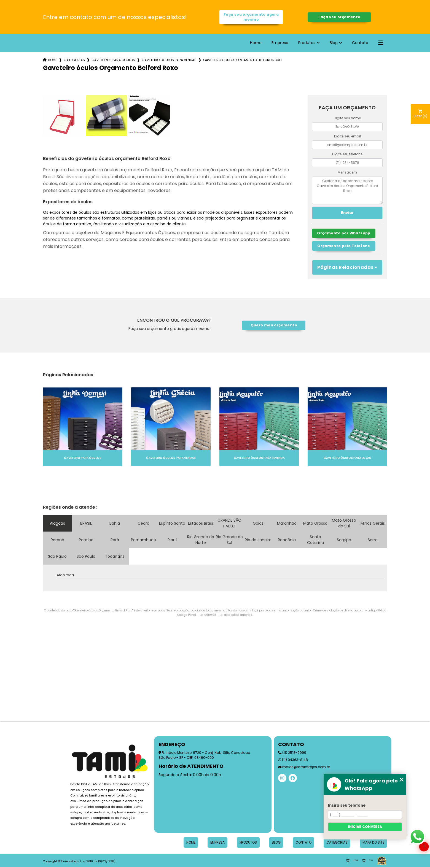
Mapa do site (373, 842)
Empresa (280, 42)
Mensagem (347, 172)
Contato (360, 42)
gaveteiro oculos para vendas (169, 60)
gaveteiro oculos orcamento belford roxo (242, 60)
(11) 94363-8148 (293, 759)
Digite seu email (347, 136)
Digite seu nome (347, 118)
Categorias (74, 60)
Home (256, 42)
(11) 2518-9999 (292, 752)
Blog (334, 42)
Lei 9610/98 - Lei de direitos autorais (226, 615)
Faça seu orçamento (339, 17)
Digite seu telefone (347, 154)
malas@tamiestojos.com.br (304, 767)
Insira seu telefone (347, 805)
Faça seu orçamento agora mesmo (251, 17)
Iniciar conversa (365, 826)
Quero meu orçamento (274, 325)
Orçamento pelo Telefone (343, 245)
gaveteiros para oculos (113, 60)
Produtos (306, 42)
